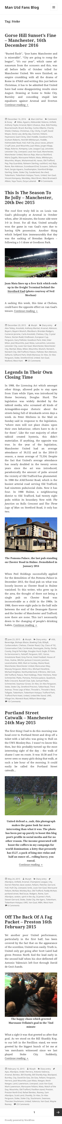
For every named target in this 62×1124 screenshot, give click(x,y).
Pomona (26, 677)
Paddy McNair (50, 890)
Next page (58, 1112)
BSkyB (45, 642)
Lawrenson (23, 1083)
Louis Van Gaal (34, 151)
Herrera (8, 1080)
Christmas (24, 131)
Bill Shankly (26, 1074)
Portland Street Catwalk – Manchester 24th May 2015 (29, 717)
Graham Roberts (12, 139)
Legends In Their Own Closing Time (28, 374)
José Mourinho (22, 145)
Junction (45, 660)
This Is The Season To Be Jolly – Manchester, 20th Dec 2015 (29, 197)
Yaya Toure (17, 181)
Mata (38, 157)
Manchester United (13, 154)
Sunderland (34, 172)
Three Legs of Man (21, 689)
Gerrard (51, 884)
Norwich (50, 348)
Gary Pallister (20, 340)
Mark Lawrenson (12, 1086)
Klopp (7, 148)
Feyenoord (10, 136)
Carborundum (11, 645)
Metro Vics (27, 669)
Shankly (28, 1095)
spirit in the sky (28, 896)
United (44, 175)
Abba (19, 122)
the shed (45, 172)
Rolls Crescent (11, 680)
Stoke (15, 172)
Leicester (49, 148)
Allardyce (9, 881)
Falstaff (24, 654)
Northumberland (29, 671)
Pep (6, 163)
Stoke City (23, 172)
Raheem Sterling (31, 163)
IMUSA (20, 660)
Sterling (8, 172)
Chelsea (15, 131)
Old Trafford (48, 160)
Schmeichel (10, 683)
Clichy (37, 131)
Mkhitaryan (47, 157)
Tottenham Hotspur (24, 175)
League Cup (38, 148)
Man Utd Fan (37, 119)
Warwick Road (21, 698)
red (50, 163)
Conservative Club (13, 648)
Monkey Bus (25, 890)
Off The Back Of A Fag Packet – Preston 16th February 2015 (28, 922)
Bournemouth (11, 128)
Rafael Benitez (29, 1092)
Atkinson (53, 328)
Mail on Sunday (30, 663)
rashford (43, 163)
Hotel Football (39, 657)
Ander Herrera (26, 1071)
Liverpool (22, 151)
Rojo (55, 163)
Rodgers (33, 893)
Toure (37, 175)
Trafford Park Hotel (13, 695)
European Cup (41, 337)
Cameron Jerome (13, 334)
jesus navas (40, 142)
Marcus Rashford (44, 154)
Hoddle (43, 139)
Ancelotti (20, 328)
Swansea (46, 1098)
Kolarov (14, 148)
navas (39, 160)
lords (29, 887)
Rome (7, 166)
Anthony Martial (32, 328)
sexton (17, 896)
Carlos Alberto (39, 128)
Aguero (26, 122)
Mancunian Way (42, 666)
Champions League (39, 881)
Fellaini (44, 133)
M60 (20, 663)
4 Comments (47, 181)
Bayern (8, 331)
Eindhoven (29, 337)
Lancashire (40, 343)
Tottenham (10, 175)
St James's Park (43, 896)
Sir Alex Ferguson (48, 683)
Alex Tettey (10, 328)
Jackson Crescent (33, 660)
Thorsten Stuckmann (14, 1101)
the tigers (40, 899)
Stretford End (16, 291)
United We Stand (38, 695)
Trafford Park (48, 692)
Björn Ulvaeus (33, 125)
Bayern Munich (19, 331)
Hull (24, 142)
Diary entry (47, 325)
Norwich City (10, 351)
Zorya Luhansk (29, 181)
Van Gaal (52, 175)
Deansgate (38, 648)
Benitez (16, 1074)
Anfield (52, 122)
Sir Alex (44, 354)
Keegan (41, 1080)
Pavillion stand (38, 1089)
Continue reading (17, 104)
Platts (18, 677)
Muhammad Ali (29, 160)
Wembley (26, 178)
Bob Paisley (51, 125)
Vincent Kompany (13, 178)
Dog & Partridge (19, 651)
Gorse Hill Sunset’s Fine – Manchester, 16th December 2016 (30, 40)
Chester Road (33, 645)
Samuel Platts (42, 680)
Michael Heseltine (41, 669)
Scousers (44, 166)
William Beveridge (37, 698)
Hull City (30, 142)
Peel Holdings (30, 674)
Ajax (7, 1071)
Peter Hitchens (44, 674)
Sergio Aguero (16, 169)
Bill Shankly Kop (39, 1074)
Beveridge (9, 642)
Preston (49, 1089)
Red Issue (24, 893)
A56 (53, 639)
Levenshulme (11, 663)
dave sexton (25, 884)
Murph (34, 325)
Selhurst (8, 354)
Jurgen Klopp (46, 145)
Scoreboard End (31, 166)
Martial (12, 348)
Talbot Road (43, 686)
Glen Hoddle (32, 136)
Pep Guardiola (15, 163)
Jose (13, 145)
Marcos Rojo (29, 154)
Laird (15, 1083)
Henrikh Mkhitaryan (30, 139)
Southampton (30, 169)
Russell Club (24, 680)
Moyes (18, 160)
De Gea (34, 1077)
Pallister (40, 351)
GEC (40, 654)
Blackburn (32, 331)
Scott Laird (19, 1095)
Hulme (13, 660)
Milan (25, 348)
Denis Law (16, 133)
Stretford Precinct (29, 686)
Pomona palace (38, 677)
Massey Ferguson (13, 669)
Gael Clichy (21, 136)
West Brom (36, 178)
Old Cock (51, 671)
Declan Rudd (17, 337)
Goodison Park (46, 136)
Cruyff (44, 131)
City (32, 131)
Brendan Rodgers (46, 331)
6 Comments (14, 905)
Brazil (21, 128)
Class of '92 (50, 645)
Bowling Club (35, 642)
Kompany (23, 148)
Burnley (28, 128)
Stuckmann (36, 1098)
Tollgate (8, 692)
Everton (36, 133)
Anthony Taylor (11, 125)
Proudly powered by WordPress (19, 1120)
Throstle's (35, 689)
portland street (12, 893)
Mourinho (9, 160)
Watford (8, 360)
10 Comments (14, 701)
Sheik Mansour (33, 354)
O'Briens (42, 671)
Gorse (46, 654)
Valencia (36, 1101)
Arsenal (22, 125)
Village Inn (9, 698)
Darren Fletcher (12, 884)
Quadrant (50, 677)
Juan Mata (35, 145)
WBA (40, 902)
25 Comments (34, 360)
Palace (32, 351)
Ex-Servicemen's (12, 654)
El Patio (51, 651)
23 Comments (23, 1104)
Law (30, 148)
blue (43, 125)
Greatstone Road (12, 657)
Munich (42, 348)
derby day (26, 133)
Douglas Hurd (34, 651)
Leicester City (11, 151)
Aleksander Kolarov (39, 122)
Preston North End (13, 1092)
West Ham (18, 360)
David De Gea (23, 1077)
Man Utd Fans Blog (22, 7)
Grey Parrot (26, 657)
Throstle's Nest (48, 689)
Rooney (40, 1092)
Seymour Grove (23, 683)
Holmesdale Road (13, 142)
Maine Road (43, 663)
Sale (33, 680)
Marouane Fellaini (27, 157)
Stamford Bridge (45, 169)
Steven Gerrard (12, 899)
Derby (47, 648)
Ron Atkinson (17, 166)
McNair (15, 890)
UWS (49, 695)
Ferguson (9, 340)
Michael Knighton (13, 671)
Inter (44, 340)
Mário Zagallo (11, 157)
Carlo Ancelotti (28, 334)
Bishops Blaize (22, 642)
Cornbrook (27, 648)
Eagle (44, 651)
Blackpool (52, 1074)
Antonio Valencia (41, 1071)
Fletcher (43, 884)
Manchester (47, 151)
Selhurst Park (19, 354)
